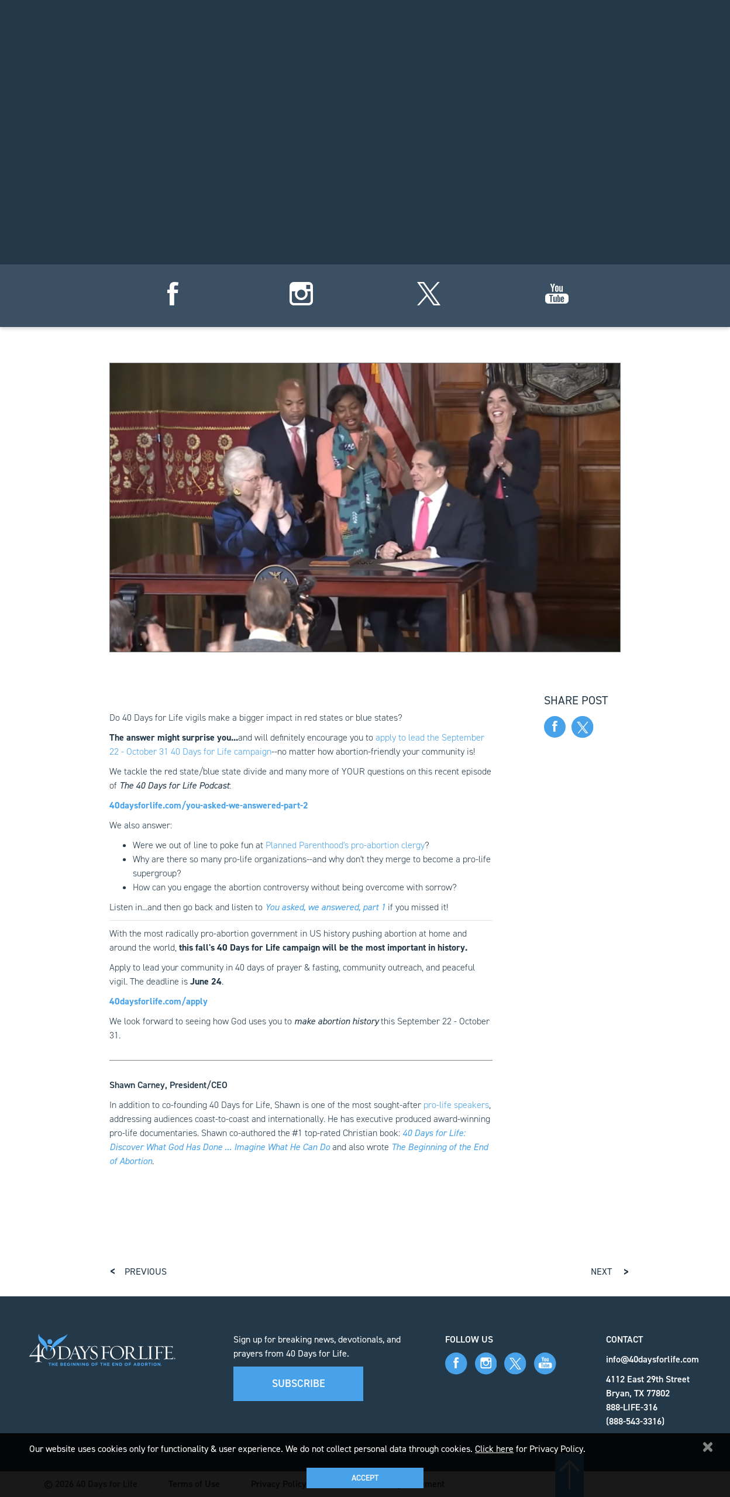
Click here (494, 1449)
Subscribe (298, 1383)
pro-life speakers (456, 1105)
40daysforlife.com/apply (158, 1001)
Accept (365, 1478)
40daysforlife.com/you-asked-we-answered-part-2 (208, 805)
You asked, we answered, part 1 (325, 907)
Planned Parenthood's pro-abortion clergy (345, 845)
